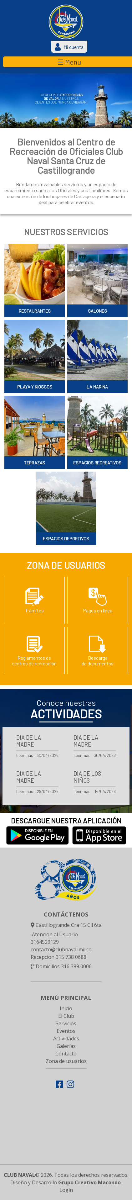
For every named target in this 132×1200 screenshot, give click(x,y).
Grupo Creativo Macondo (89, 1182)
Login (66, 1190)
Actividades (66, 1038)
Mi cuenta (70, 47)
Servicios (66, 1023)
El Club (66, 1015)
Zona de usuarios (66, 1061)
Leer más (24, 755)
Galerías (66, 1046)
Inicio (66, 1008)
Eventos (66, 1031)
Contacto (66, 1053)
